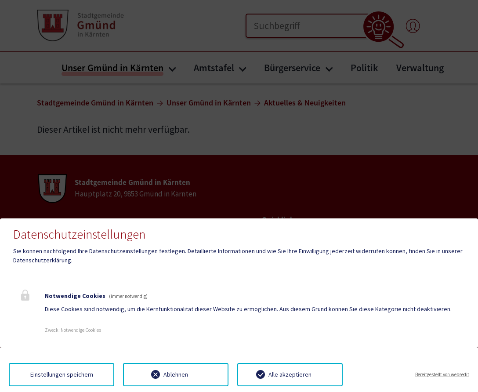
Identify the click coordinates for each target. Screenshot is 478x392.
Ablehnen (175, 374)
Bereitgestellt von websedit (442, 374)
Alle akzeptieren (289, 374)
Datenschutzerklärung (42, 260)
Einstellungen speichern (61, 374)
